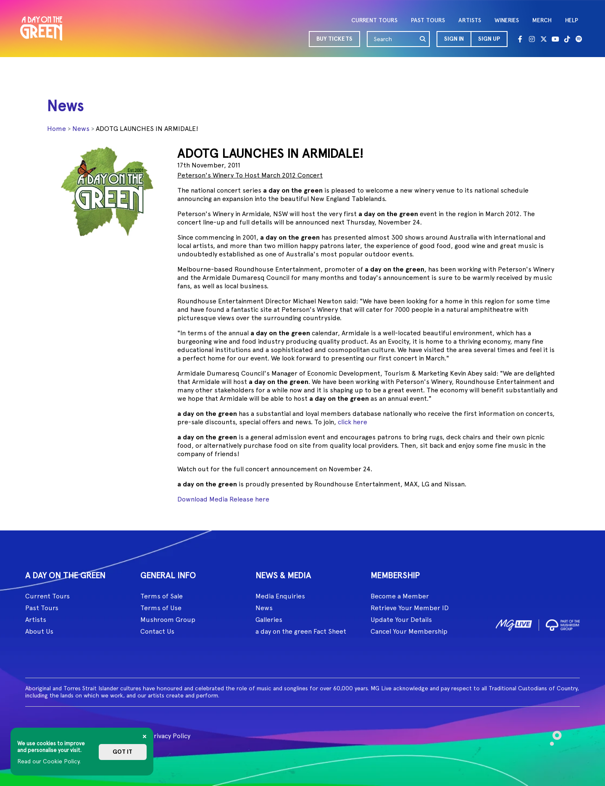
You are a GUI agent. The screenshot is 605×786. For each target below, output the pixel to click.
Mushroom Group (167, 620)
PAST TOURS (428, 20)
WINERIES (507, 20)
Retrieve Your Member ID (410, 608)
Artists (35, 620)
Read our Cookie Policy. (49, 761)
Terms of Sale (161, 596)
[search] (423, 39)
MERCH (542, 20)
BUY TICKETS (334, 38)
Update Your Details (401, 620)
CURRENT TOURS (374, 20)
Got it (122, 751)
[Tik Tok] (567, 39)
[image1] (514, 623)
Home (56, 129)
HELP (571, 20)
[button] (454, 39)
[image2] (563, 623)
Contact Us (157, 631)
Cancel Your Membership (409, 631)
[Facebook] (520, 39)
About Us (39, 631)
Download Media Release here (223, 499)
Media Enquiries (280, 596)
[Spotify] (579, 39)
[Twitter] (544, 39)
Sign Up (489, 38)
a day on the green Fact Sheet (300, 631)
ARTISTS (469, 20)
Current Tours (47, 596)
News (80, 129)
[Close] (144, 736)
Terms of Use (161, 608)
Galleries (268, 620)
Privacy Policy (170, 736)
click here (352, 422)
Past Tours (41, 608)
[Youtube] (555, 39)
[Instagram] (532, 39)
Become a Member (400, 596)
